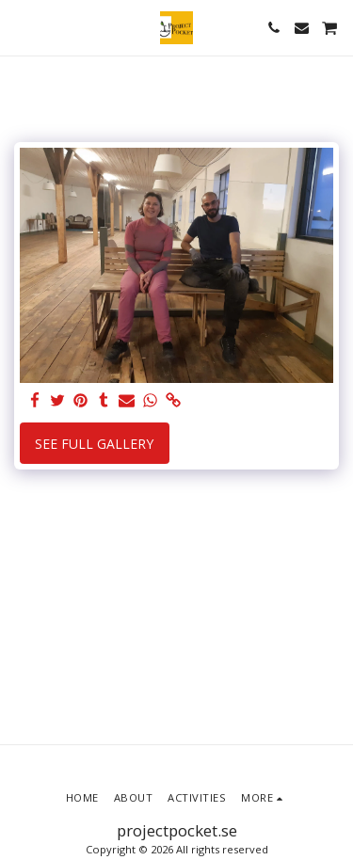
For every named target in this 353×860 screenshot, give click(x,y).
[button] (21, 27)
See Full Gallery (94, 444)
